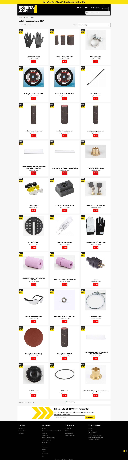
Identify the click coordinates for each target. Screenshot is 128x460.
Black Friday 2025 (46, 438)
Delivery (44, 426)
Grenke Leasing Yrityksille (48, 436)
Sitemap (44, 447)
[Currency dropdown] (84, 7)
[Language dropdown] (77, 7)
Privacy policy (45, 452)
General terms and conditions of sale (51, 429)
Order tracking (68, 426)
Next (73, 400)
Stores (43, 449)
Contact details (92, 7)
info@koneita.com (98, 436)
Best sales (21, 431)
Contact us (45, 445)
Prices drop (21, 426)
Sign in (99, 7)
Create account (69, 431)
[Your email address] (69, 415)
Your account (70, 423)
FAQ (43, 443)
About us (44, 431)
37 (70, 400)
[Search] (97, 11)
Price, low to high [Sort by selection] (94, 23)
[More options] (124, 451)
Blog (43, 454)
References (45, 433)
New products (22, 429)
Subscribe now (90, 415)
